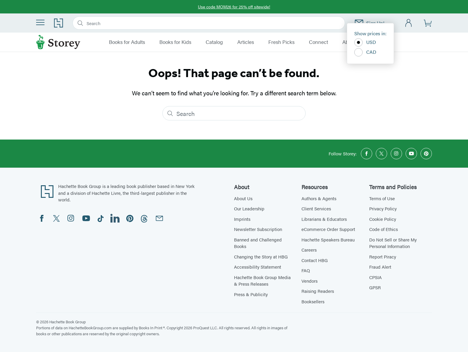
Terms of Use (382, 198)
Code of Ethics (383, 229)
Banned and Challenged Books (258, 243)
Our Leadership (249, 208)
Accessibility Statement (257, 267)
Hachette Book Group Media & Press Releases (262, 280)
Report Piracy (382, 256)
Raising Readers (317, 291)
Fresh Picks (281, 42)
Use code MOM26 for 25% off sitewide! (234, 7)
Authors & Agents (318, 198)
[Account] (409, 23)
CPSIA (375, 277)
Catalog (214, 42)
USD (365, 42)
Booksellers (312, 301)
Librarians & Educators (324, 219)
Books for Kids (175, 42)
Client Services (316, 208)
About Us (243, 198)
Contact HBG (314, 260)
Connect (318, 42)
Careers (309, 250)
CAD (365, 52)
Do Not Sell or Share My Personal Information (393, 243)
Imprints (242, 219)
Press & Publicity (251, 294)
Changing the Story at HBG (261, 256)
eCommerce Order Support (328, 229)
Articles (245, 42)
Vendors (309, 281)
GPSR (375, 287)
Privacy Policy (383, 208)
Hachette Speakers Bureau (328, 239)
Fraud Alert (380, 267)
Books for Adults (127, 42)
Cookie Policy (382, 219)
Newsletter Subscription (258, 229)
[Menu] (40, 22)
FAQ (305, 270)
